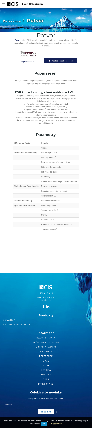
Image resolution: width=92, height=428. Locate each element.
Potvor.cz (19, 40)
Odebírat (48, 412)
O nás (46, 361)
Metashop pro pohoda (17, 325)
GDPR (46, 379)
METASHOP (46, 352)
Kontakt (46, 375)
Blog (46, 365)
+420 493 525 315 (46, 297)
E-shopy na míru (46, 347)
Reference (12, 21)
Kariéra (46, 370)
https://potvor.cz (27, 62)
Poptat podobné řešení (61, 60)
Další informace (56, 424)
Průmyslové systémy (46, 342)
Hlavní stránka (45, 338)
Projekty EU (46, 384)
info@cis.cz (46, 300)
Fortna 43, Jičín (46, 293)
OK (43, 424)
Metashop (9, 320)
